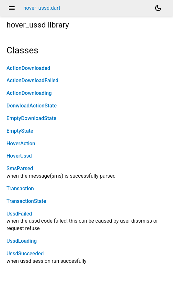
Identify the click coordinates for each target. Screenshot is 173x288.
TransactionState (26, 201)
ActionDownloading (29, 93)
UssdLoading (21, 241)
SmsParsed (19, 168)
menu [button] (12, 8)
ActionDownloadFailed (32, 80)
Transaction (20, 188)
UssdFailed (19, 214)
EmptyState (19, 131)
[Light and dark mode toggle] (158, 8)
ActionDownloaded (28, 68)
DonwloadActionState (31, 106)
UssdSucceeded (25, 253)
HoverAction (20, 143)
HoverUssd (19, 156)
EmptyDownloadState (31, 118)
